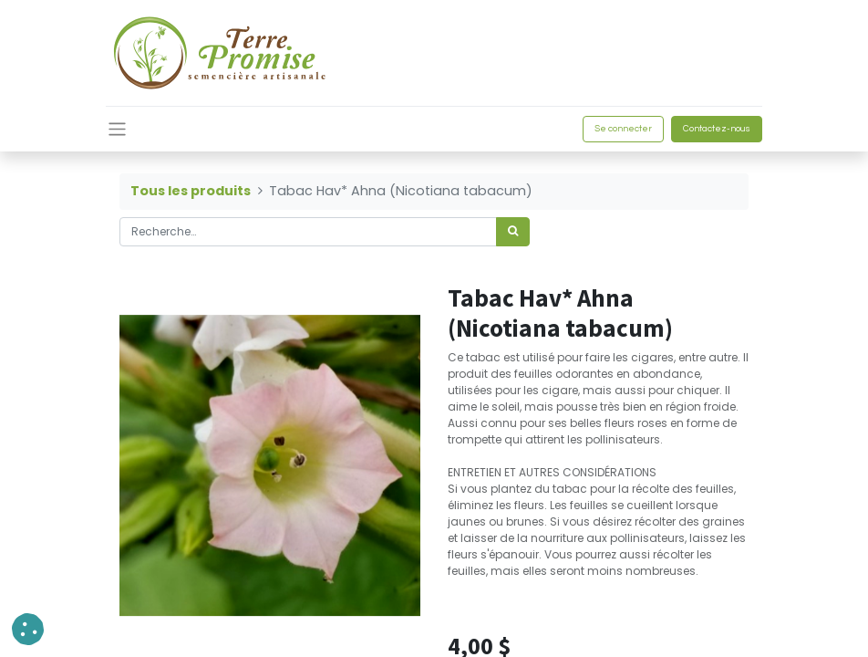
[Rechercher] (513, 231)
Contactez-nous (716, 128)
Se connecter (623, 128)
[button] (28, 629)
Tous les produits (190, 191)
